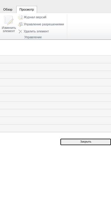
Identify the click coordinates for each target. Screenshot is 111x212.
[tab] (8, 6)
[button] (9, 24)
